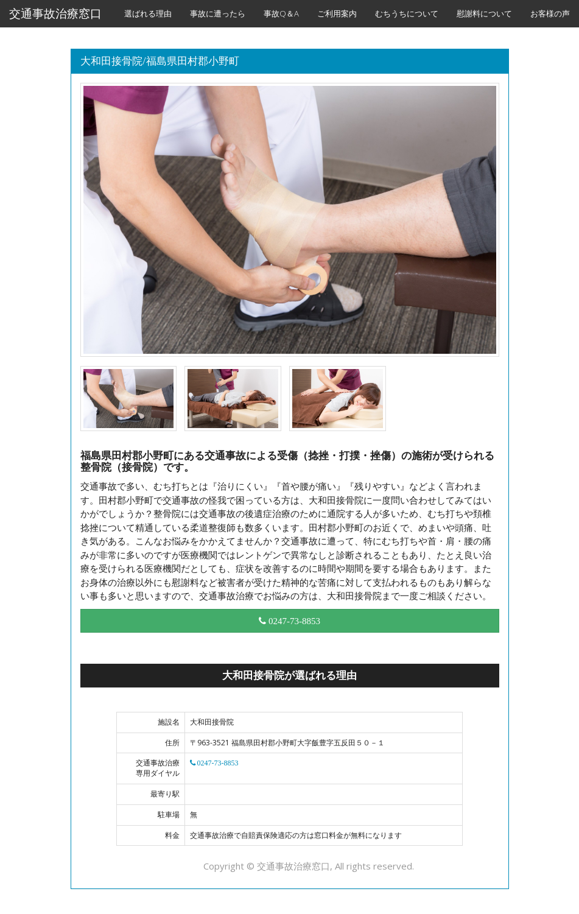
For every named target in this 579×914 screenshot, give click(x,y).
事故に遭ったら (217, 13)
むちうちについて (406, 13)
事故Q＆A (281, 13)
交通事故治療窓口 (55, 13)
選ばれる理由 (148, 13)
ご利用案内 (337, 13)
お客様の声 (550, 13)
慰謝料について (484, 13)
